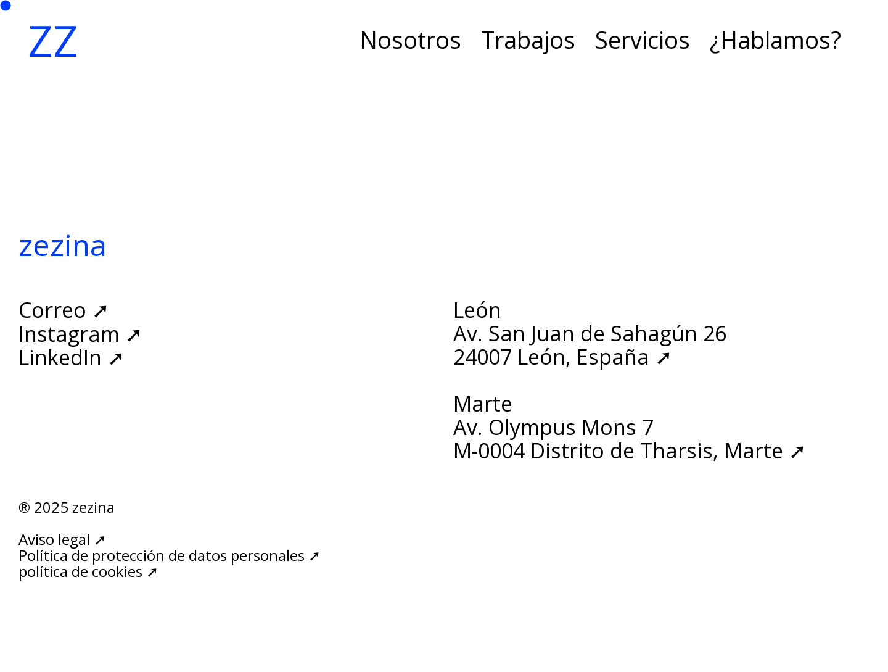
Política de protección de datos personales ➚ (169, 555)
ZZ (53, 40)
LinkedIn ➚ (71, 357)
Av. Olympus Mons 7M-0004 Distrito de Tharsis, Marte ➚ (629, 439)
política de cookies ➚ (88, 571)
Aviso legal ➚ (62, 539)
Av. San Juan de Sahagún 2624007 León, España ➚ (589, 345)
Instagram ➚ (80, 334)
